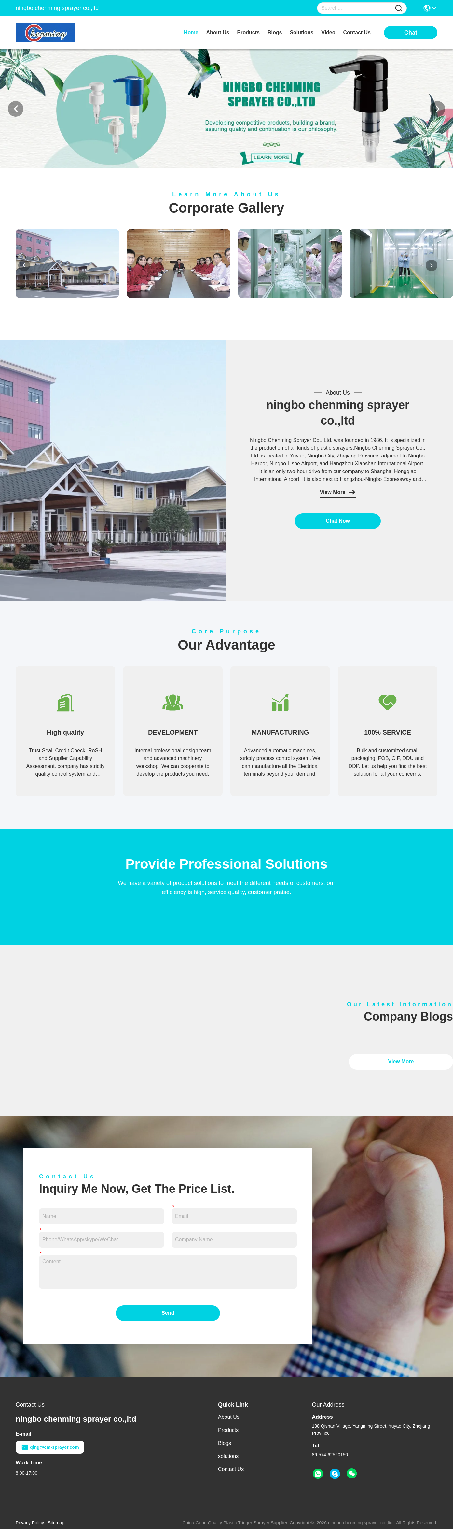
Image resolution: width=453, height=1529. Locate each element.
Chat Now (338, 521)
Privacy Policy (30, 1522)
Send (167, 1313)
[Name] (399, 8)
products (248, 32)
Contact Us (231, 1469)
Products (228, 1430)
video (328, 32)
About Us (229, 1417)
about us (217, 32)
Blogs (224, 1443)
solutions (301, 32)
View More (338, 492)
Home (191, 32)
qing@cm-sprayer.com (50, 1447)
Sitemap (56, 1522)
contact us (357, 32)
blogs (275, 32)
